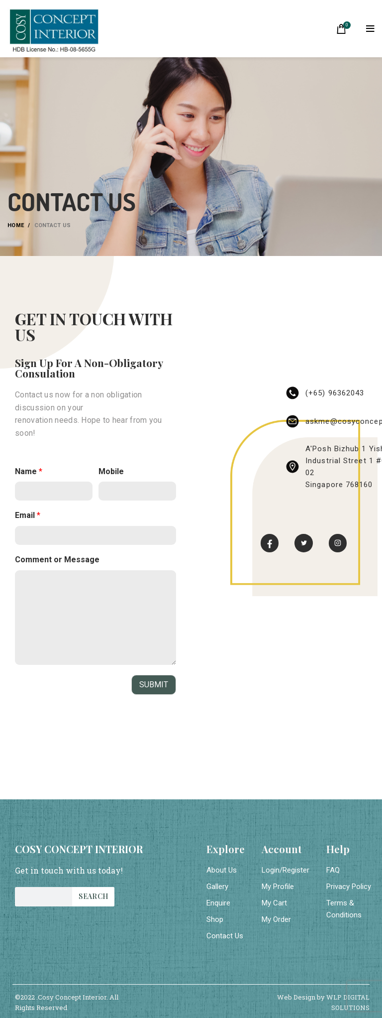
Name (28, 471)
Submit (153, 684)
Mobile (111, 471)
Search (93, 896)
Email (27, 515)
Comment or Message (57, 559)
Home (15, 225)
